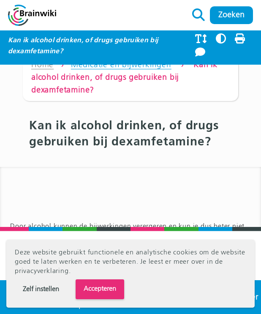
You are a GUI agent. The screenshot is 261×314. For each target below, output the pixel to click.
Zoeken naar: (198, 12)
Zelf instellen (41, 289)
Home (42, 65)
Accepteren (100, 289)
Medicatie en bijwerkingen (121, 65)
